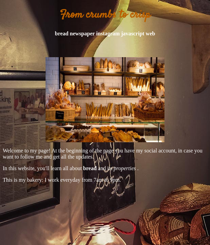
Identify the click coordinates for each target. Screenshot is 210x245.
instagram (108, 33)
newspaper (82, 33)
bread (62, 33)
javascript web (138, 33)
